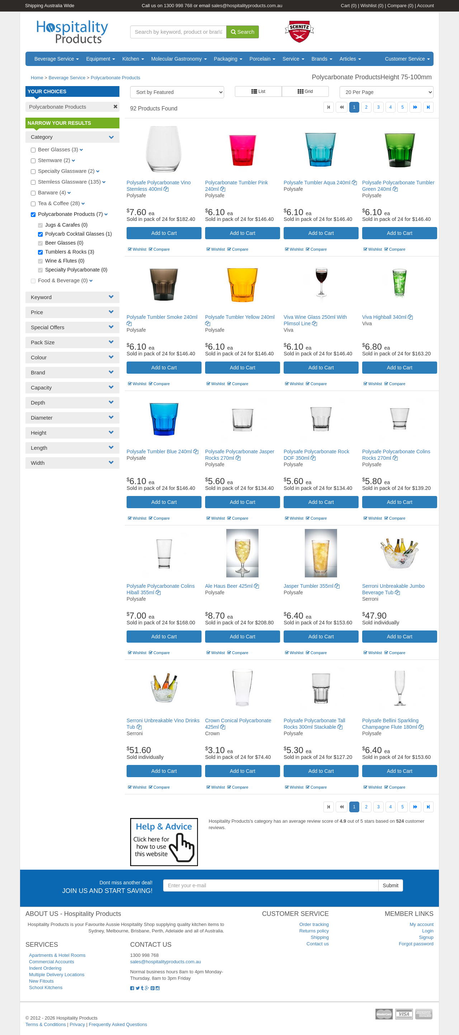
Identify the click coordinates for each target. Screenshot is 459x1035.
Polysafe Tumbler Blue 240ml (162, 451)
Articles (350, 59)
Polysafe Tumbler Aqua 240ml (320, 182)
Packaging (228, 59)
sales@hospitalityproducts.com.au (247, 5)
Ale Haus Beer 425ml (232, 586)
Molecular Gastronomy (179, 59)
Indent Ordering (45, 968)
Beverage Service (56, 59)
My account (422, 924)
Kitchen (133, 59)
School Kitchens (45, 987)
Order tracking (314, 924)
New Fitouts (41, 981)
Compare (400, 5)
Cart (349, 5)
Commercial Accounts (51, 961)
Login (428, 931)
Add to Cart (164, 233)
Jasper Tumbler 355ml (312, 586)
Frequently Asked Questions (118, 1024)
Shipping (320, 937)
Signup (426, 937)
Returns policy (314, 931)
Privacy (77, 1024)
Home (37, 77)
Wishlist (371, 5)
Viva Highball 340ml (387, 317)
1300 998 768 (178, 5)
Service (293, 59)
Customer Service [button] (407, 59)
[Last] (428, 107)
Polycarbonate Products (115, 77)
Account (425, 5)
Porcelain (262, 59)
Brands (322, 59)
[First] (328, 107)
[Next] (415, 107)
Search (243, 32)
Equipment (100, 59)
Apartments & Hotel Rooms (57, 955)
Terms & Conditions (45, 1024)
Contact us (318, 943)
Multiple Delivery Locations (57, 974)
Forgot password (416, 943)
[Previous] (341, 107)
